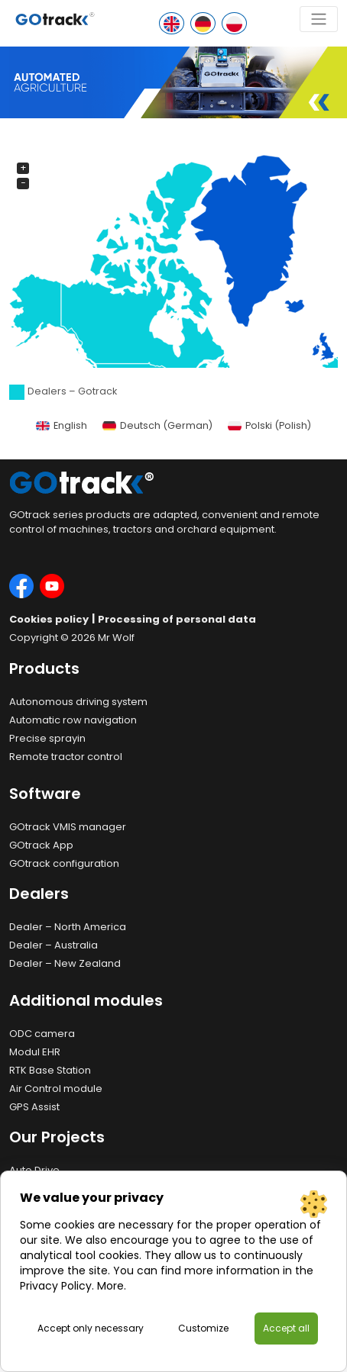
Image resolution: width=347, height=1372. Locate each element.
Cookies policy (49, 619)
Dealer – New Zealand (65, 963)
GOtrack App (41, 845)
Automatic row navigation (73, 720)
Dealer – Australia (53, 945)
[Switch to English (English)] (61, 426)
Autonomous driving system (78, 701)
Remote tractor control (65, 756)
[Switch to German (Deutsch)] (157, 426)
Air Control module (55, 1088)
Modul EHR (34, 1052)
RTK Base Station (50, 1070)
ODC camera (42, 1033)
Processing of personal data (177, 619)
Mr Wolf (116, 637)
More (110, 1285)
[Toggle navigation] (319, 19)
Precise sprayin (47, 738)
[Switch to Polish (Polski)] (269, 426)
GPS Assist (34, 1107)
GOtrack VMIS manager (67, 827)
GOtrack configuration (64, 863)
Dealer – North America (67, 926)
